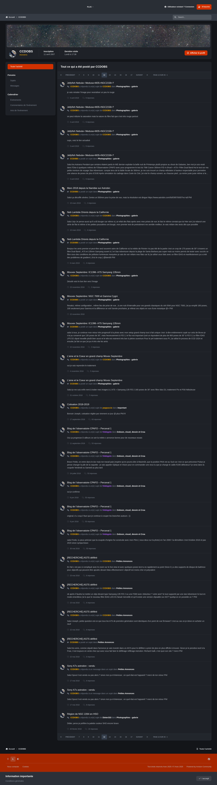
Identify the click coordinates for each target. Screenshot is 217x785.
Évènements (15, 100)
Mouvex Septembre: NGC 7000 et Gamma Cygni (92, 296)
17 (131, 75)
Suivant (139, 75)
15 (120, 75)
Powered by (199, 767)
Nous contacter (13, 767)
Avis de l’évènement (19, 110)
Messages (14, 86)
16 (126, 75)
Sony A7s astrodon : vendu (81, 666)
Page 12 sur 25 (160, 75)
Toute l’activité (16, 66)
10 (93, 75)
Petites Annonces (124, 561)
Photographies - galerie (127, 86)
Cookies (25, 767)
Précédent (70, 75)
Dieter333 (107, 717)
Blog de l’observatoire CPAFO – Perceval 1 (89, 428)
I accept (204, 778)
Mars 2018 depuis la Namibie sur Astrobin (88, 188)
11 (99, 75)
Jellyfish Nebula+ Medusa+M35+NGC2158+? (90, 83)
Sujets (13, 80)
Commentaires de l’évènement (23, 105)
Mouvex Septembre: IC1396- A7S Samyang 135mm (94, 272)
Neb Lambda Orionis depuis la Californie (88, 212)
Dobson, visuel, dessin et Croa (131, 432)
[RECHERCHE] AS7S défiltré (82, 557)
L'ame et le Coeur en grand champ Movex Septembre (94, 356)
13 (109, 75)
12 (104, 75)
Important (121, 408)
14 (115, 75)
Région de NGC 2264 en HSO (82, 714)
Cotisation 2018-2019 (78, 404)
